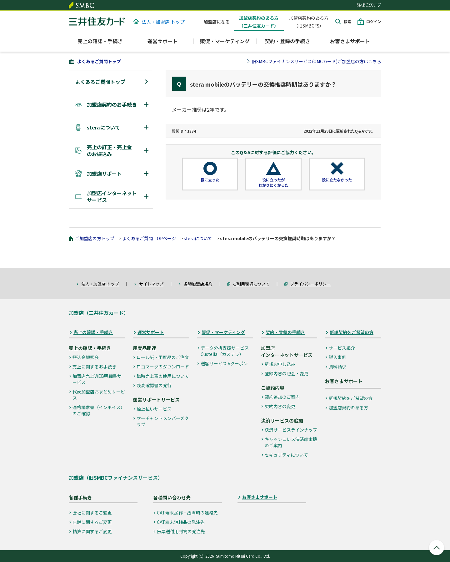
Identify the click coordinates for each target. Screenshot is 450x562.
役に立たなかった (337, 180)
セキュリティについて (286, 455)
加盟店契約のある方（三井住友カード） (258, 22)
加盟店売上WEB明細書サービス (97, 379)
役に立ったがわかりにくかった (273, 182)
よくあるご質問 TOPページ (149, 238)
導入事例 (337, 357)
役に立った (210, 180)
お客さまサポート (350, 41)
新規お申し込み (280, 364)
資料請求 (337, 366)
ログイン (373, 21)
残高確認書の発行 (154, 385)
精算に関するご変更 (92, 531)
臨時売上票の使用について (163, 376)
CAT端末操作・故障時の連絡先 (187, 512)
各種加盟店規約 (198, 284)
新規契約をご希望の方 (351, 332)
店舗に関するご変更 (92, 522)
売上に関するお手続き (94, 366)
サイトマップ (151, 284)
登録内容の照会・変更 (286, 373)
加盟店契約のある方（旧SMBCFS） (308, 22)
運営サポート (151, 332)
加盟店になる (216, 21)
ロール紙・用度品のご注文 (163, 357)
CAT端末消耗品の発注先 (181, 522)
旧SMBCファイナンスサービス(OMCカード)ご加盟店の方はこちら (316, 61)
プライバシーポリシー (310, 284)
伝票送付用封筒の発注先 (181, 531)
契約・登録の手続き (285, 332)
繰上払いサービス (154, 409)
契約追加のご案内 (282, 397)
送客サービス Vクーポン (224, 363)
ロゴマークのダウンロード (163, 366)
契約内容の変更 (280, 406)
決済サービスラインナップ (291, 430)
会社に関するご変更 (92, 512)
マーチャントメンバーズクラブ (163, 421)
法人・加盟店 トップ (159, 21)
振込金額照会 (85, 357)
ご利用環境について (251, 284)
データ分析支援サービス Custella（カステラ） (225, 351)
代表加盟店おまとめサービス (98, 394)
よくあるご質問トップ (99, 61)
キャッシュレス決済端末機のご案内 (291, 442)
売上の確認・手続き (93, 332)
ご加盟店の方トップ (94, 238)
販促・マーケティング (223, 332)
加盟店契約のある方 (348, 407)
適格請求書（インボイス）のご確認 (98, 410)
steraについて (198, 238)
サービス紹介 (342, 348)
